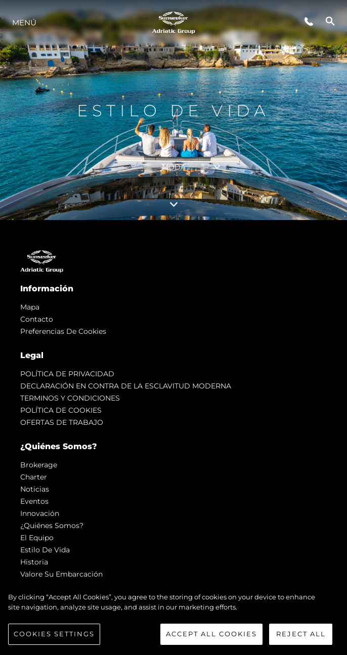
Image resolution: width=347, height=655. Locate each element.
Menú (24, 22)
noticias (34, 489)
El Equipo (37, 537)
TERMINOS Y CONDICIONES (70, 398)
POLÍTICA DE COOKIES (61, 410)
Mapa (29, 307)
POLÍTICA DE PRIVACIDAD (67, 373)
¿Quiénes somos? (51, 525)
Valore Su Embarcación (61, 574)
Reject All (301, 634)
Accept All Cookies (211, 634)
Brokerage (38, 464)
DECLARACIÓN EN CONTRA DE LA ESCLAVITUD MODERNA (125, 385)
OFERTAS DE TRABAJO (61, 422)
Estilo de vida (45, 549)
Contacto (36, 319)
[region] (173, 618)
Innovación (39, 513)
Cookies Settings (54, 634)
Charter (33, 477)
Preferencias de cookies (63, 331)
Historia (34, 561)
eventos (34, 501)
